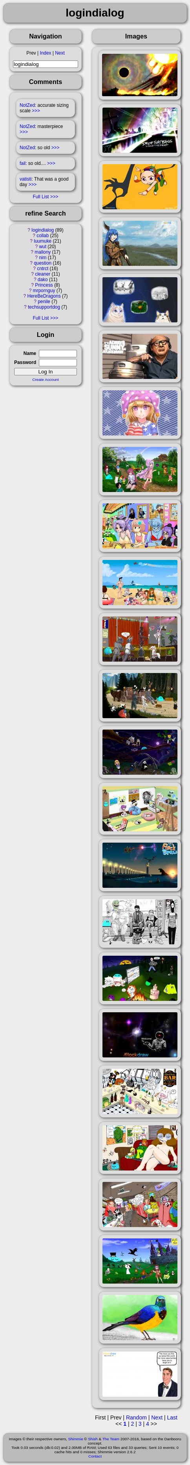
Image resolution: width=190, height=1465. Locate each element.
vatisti (25, 179)
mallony (43, 252)
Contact (95, 1456)
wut (42, 246)
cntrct (42, 268)
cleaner (42, 274)
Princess (44, 285)
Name (30, 353)
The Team (110, 1439)
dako (43, 279)
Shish (93, 1439)
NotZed (27, 105)
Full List (41, 196)
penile (44, 301)
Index (45, 53)
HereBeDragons (43, 296)
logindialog (42, 230)
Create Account (45, 379)
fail (23, 163)
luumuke (42, 241)
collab (43, 235)
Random (136, 1417)
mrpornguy (44, 290)
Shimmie (75, 1439)
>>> (36, 110)
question (42, 263)
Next (59, 53)
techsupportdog (44, 307)
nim (42, 257)
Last (172, 1417)
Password (25, 362)
